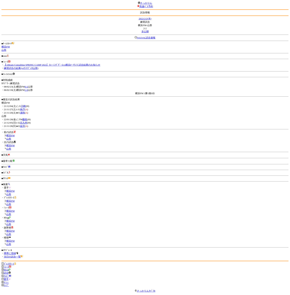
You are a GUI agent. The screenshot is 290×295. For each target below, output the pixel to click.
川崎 (23, 106)
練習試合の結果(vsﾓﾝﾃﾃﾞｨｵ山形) (21, 68)
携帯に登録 (10, 253)
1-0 (26, 90)
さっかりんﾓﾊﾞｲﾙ (145, 290)
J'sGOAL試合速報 (146, 37)
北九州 (23, 122)
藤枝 (24, 119)
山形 (3, 50)
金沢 (22, 126)
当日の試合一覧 (12, 256)
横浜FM (5, 46)
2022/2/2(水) (145, 18)
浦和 (22, 112)
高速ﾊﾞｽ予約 (146, 6)
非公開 (145, 31)
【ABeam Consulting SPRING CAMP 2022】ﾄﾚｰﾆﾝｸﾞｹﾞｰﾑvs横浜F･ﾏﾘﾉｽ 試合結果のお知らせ (52, 64)
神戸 (22, 109)
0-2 (26, 86)
